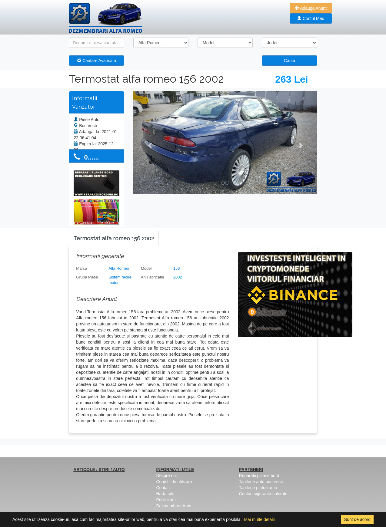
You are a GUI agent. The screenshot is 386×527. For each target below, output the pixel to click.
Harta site (165, 493)
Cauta (289, 60)
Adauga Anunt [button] (311, 8)
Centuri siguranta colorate (263, 493)
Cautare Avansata (96, 60)
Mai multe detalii (259, 519)
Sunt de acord (357, 519)
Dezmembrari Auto (173, 505)
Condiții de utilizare (174, 481)
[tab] (114, 238)
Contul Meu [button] (310, 18)
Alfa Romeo (118, 268)
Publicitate (166, 499)
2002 (177, 277)
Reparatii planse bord (259, 475)
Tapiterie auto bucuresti (261, 481)
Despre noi (166, 475)
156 (176, 268)
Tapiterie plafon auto (258, 487)
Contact (163, 487)
